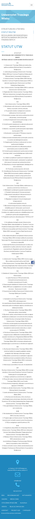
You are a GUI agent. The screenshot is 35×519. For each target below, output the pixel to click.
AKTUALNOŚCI (27, 495)
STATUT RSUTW (8, 32)
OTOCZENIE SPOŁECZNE (9, 503)
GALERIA (4, 499)
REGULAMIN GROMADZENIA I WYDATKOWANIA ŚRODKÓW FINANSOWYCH (14, 37)
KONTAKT (5, 510)
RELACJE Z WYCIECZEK (17, 506)
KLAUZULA (23, 503)
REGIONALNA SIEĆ (13, 495)
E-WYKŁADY (27, 510)
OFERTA (4, 506)
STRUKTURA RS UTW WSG (13, 29)
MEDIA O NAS (14, 499)
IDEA (2, 495)
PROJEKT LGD (15, 510)
